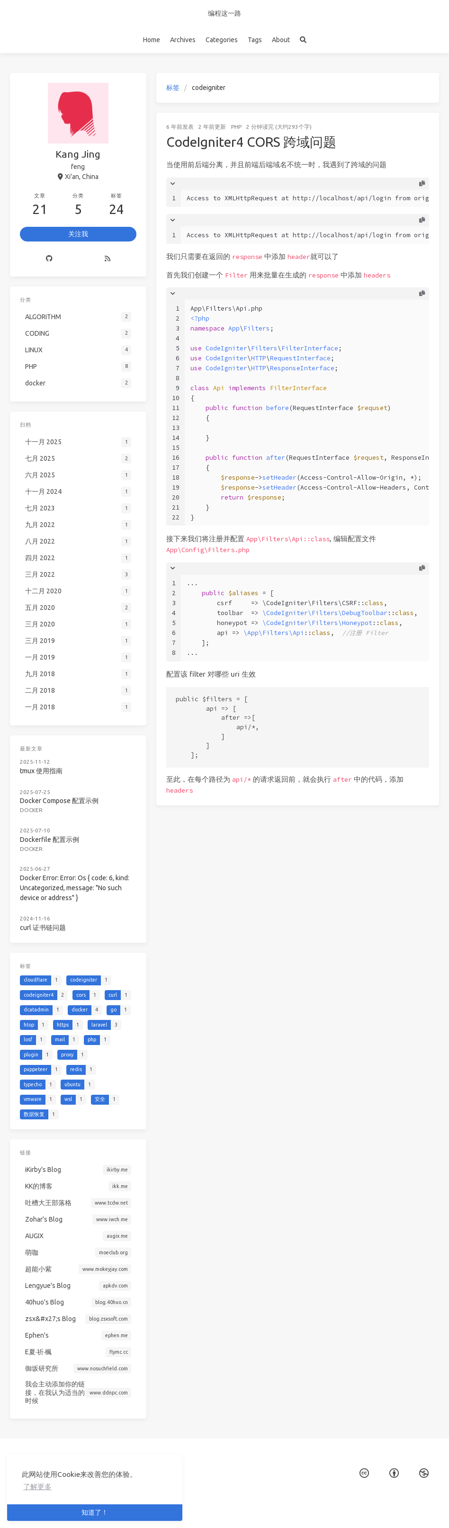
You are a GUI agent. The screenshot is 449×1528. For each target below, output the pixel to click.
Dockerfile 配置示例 (49, 839)
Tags (255, 40)
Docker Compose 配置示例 (59, 800)
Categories (222, 40)
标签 (173, 87)
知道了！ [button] (94, 1512)
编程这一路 (224, 13)
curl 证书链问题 (43, 927)
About (281, 40)
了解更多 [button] (37, 1487)
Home (151, 40)
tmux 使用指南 (41, 771)
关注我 (78, 234)
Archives (183, 40)
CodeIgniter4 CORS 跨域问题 (251, 141)
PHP (236, 127)
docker (31, 810)
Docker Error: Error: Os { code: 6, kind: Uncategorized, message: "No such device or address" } (74, 888)
